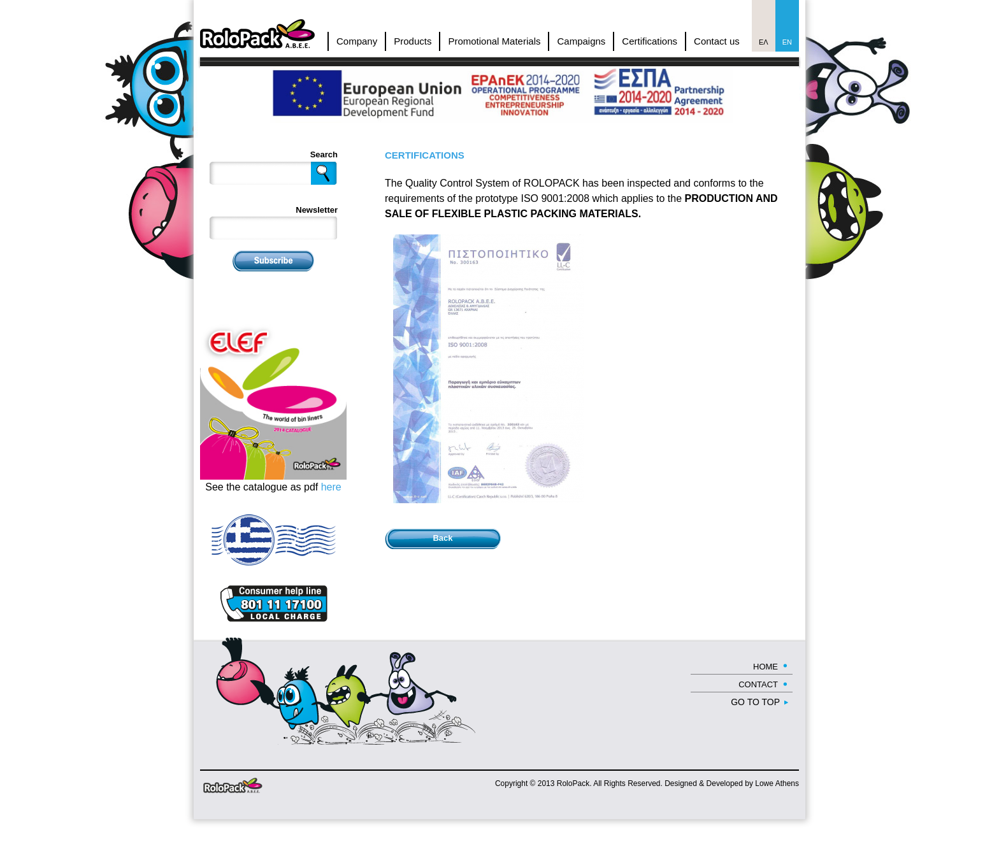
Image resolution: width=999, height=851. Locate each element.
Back (442, 538)
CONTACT (758, 684)
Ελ (763, 42)
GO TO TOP (755, 702)
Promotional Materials (494, 41)
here (331, 487)
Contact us (717, 41)
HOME (765, 666)
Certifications (649, 41)
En (787, 42)
